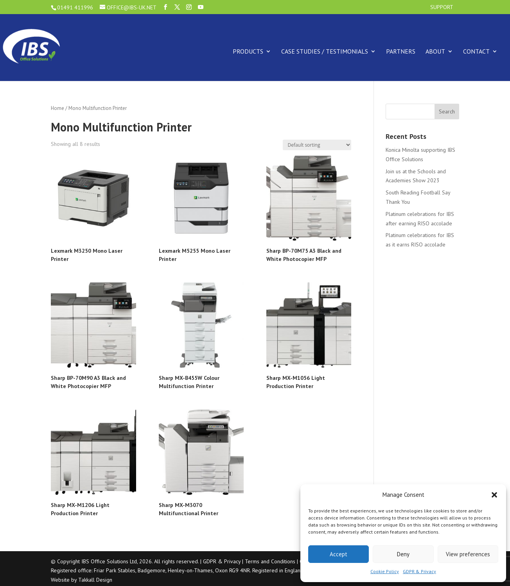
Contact (476, 51)
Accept (338, 554)
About (435, 51)
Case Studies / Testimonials (324, 51)
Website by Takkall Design (81, 579)
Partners (400, 51)
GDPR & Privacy (419, 571)
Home (57, 108)
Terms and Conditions (270, 561)
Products (248, 51)
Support (441, 7)
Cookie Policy (384, 571)
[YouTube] (200, 7)
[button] (494, 495)
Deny (403, 554)
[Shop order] (317, 145)
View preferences (468, 554)
